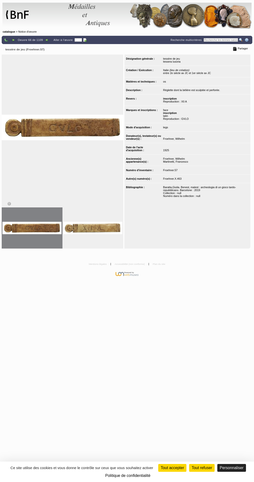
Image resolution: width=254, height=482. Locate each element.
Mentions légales (98, 264)
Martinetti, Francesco (175, 161)
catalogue (9, 31)
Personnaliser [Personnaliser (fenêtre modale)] (232, 468)
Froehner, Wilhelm (174, 138)
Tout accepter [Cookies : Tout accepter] (172, 468)
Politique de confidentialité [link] (127, 475)
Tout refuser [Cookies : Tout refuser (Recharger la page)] (202, 468)
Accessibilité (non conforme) (130, 264)
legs (165, 127)
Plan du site (159, 264)
